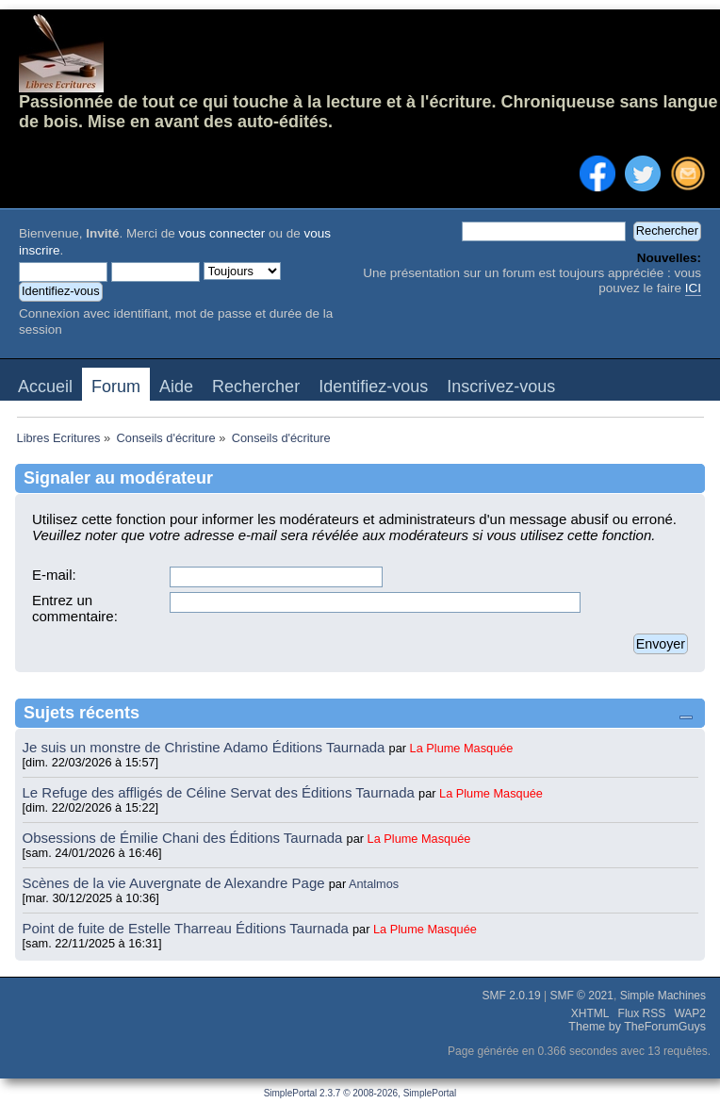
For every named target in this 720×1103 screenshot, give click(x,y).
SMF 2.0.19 (512, 995)
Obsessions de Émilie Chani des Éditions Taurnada (185, 838)
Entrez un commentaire (73, 608)
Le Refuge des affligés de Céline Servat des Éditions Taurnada (221, 792)
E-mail (52, 575)
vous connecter (222, 233)
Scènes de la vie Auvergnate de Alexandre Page (176, 883)
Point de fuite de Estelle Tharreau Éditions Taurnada (188, 928)
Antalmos (374, 884)
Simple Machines (663, 995)
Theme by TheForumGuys (637, 1026)
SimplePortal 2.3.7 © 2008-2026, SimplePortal (360, 1093)
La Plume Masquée (462, 748)
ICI (693, 288)
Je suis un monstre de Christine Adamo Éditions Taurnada (206, 747)
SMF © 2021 (581, 995)
